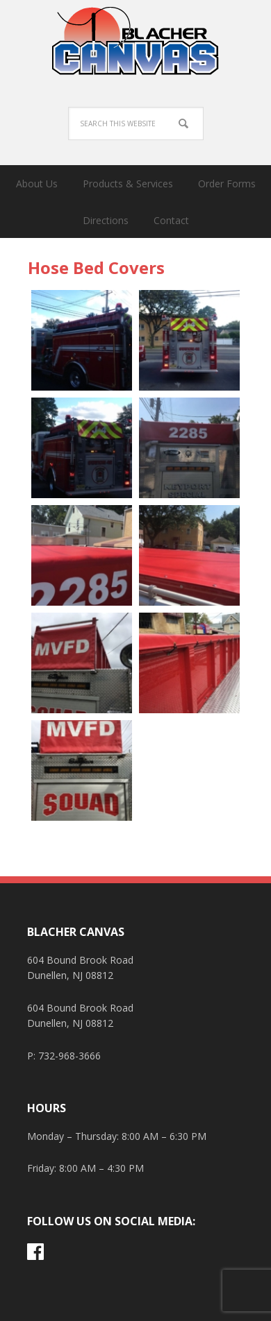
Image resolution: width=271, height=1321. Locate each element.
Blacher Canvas (135, 41)
